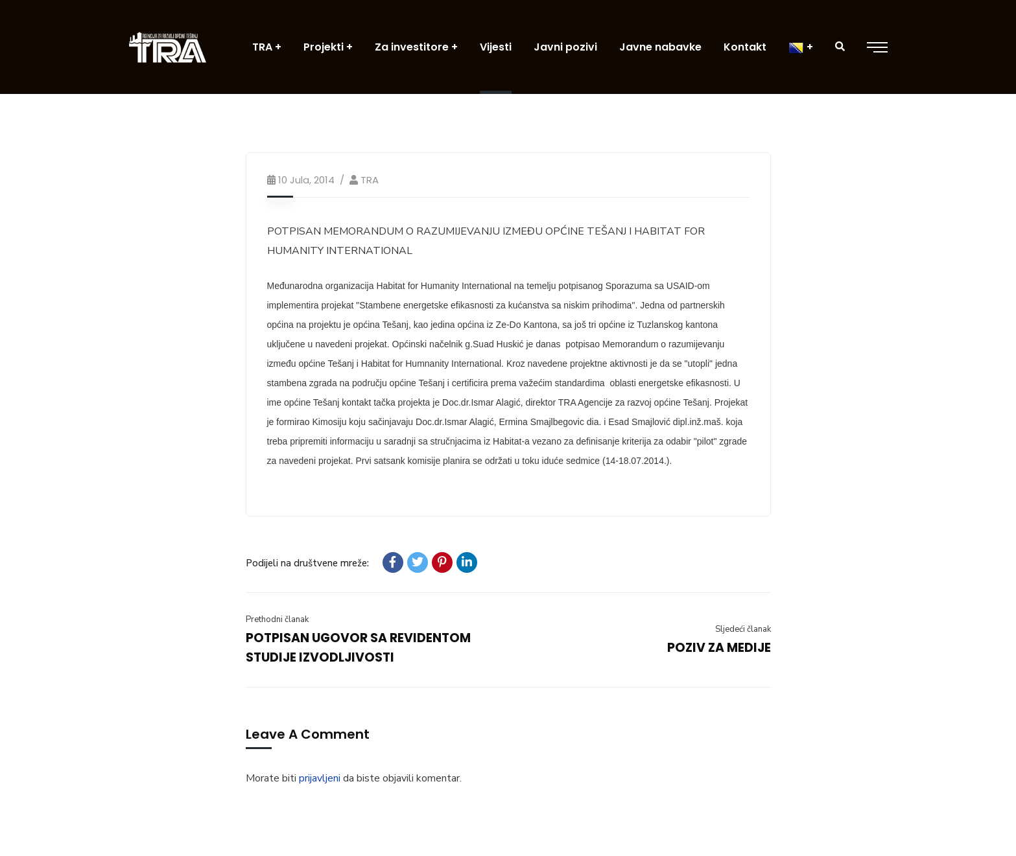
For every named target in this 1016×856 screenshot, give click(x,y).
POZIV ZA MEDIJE (719, 647)
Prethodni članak (277, 619)
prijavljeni (319, 778)
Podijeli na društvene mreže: (307, 563)
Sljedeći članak (743, 629)
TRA (369, 180)
